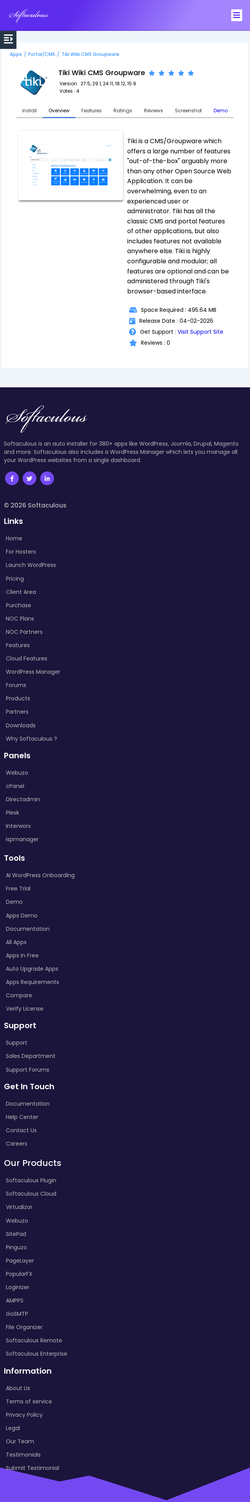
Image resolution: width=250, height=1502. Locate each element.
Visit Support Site (200, 332)
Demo (221, 110)
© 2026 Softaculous (35, 505)
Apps (16, 54)
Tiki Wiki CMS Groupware (90, 54)
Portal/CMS (41, 54)
